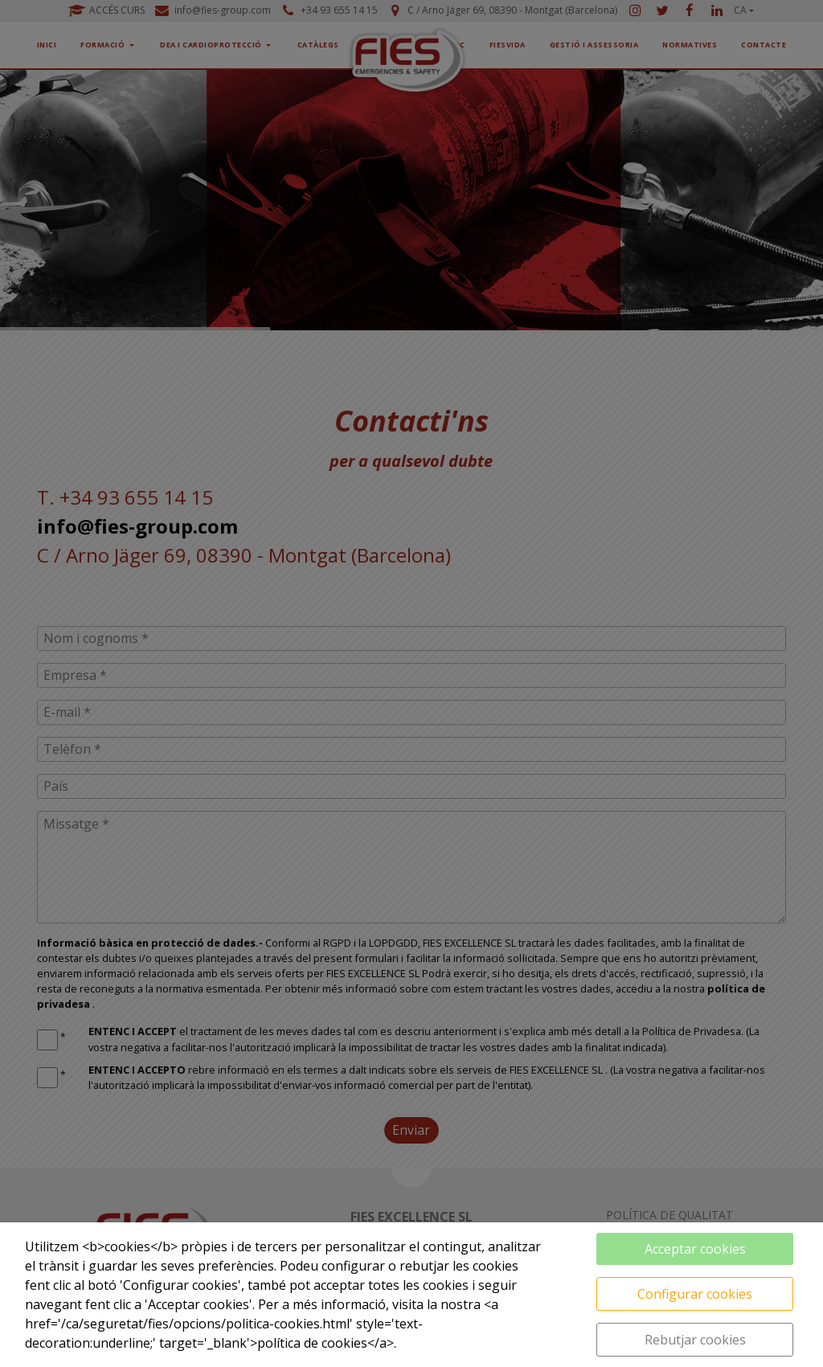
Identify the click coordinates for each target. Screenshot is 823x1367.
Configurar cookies (694, 1294)
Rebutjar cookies (695, 1340)
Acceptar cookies (695, 1249)
